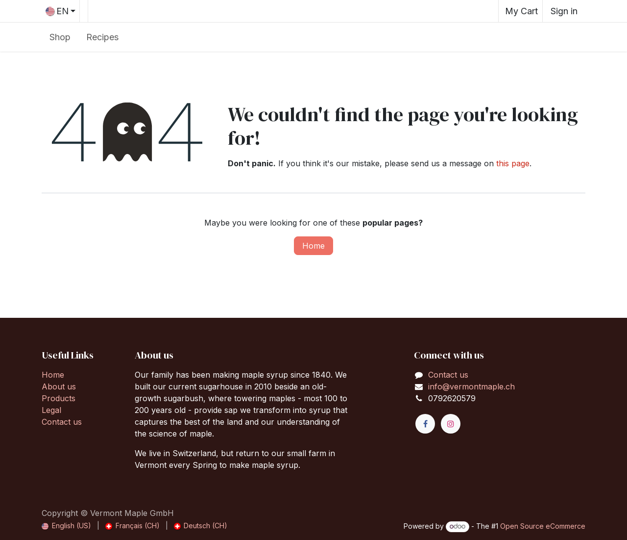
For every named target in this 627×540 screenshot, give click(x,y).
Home (313, 246)
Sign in (564, 11)
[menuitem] (60, 37)
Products (58, 398)
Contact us (62, 422)
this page (513, 163)
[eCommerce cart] (520, 11)
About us (59, 386)
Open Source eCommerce (542, 526)
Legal (51, 410)
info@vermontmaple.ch (471, 386)
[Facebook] (425, 424)
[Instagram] (450, 424)
